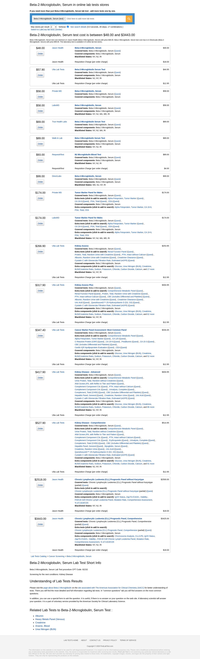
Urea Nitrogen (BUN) (132, 266)
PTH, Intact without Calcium (134, 254)
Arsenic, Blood (42, 626)
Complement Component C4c (87, 389)
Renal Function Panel (117, 252)
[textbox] (82, 19)
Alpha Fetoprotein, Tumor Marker (129, 207)
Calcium (138, 269)
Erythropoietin (115, 440)
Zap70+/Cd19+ (132, 497)
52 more (150, 356)
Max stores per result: (40, 27)
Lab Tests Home (71, 640)
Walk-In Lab (57, 138)
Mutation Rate (120, 500)
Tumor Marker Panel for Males (88, 192)
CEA (110, 201)
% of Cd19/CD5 (81, 503)
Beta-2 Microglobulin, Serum (88, 91)
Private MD (57, 91)
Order (40, 53)
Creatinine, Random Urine (116, 395)
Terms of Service (128, 640)
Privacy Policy (110, 640)
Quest (117, 51)
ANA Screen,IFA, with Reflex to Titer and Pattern (96, 384)
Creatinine (146, 266)
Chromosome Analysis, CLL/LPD (129, 536)
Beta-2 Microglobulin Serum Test (90, 122)
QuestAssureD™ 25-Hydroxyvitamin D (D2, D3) (111, 302)
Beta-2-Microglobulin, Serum (88, 48)
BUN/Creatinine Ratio (84, 269)
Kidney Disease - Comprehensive (90, 423)
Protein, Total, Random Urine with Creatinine (94, 254)
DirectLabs (56, 176)
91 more (150, 464)
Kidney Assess (82, 246)
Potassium (106, 269)
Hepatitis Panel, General (85, 395)
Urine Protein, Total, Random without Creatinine (95, 381)
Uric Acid (78, 302)
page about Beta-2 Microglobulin (57, 588)
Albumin (39, 616)
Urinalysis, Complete (118, 389)
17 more (150, 269)
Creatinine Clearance (127, 257)
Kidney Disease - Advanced (87, 372)
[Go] (129, 18)
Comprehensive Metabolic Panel (122, 291)
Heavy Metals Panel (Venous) (50, 619)
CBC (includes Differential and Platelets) (124, 297)
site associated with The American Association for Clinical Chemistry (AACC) (111, 588)
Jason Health (57, 48)
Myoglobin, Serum (112, 446)
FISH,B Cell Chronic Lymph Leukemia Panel (94, 500)
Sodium (97, 269)
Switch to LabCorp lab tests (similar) (46, 29)
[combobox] (82, 18)
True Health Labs (59, 122)
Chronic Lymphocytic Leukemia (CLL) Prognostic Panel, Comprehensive (108, 518)
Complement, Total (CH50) (86, 392)
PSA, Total (95, 201)
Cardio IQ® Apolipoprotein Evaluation (91, 347)
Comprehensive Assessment (139, 500)
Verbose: (62, 27)
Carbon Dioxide (127, 269)
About (84, 640)
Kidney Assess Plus (84, 285)
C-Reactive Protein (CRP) (86, 341)
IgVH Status (120, 497)
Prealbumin (126, 341)
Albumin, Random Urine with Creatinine (92, 257)
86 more (150, 407)
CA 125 (115, 339)
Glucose (118, 266)
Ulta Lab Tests (58, 69)
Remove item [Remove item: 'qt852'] (64, 19)
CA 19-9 (78, 201)
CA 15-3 (143, 341)
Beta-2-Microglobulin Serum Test (90, 69)
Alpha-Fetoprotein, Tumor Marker (122, 198)
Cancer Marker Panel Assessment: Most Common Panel (100, 330)
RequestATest (58, 154)
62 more (150, 314)
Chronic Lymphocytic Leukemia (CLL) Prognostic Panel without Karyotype (109, 479)
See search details (78, 27)
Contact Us (95, 640)
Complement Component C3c (87, 386)
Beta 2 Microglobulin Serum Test (90, 138)
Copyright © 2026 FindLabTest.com (100, 646)
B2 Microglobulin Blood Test (88, 154)
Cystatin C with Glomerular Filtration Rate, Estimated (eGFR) (101, 260)
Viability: (144, 497)
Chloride (116, 269)
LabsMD (55, 105)
